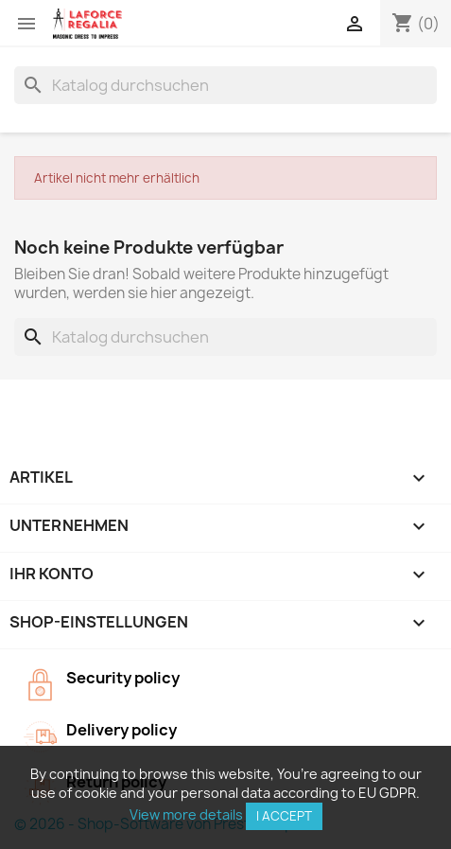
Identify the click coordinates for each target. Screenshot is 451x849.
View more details (186, 814)
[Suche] (225, 85)
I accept (284, 815)
